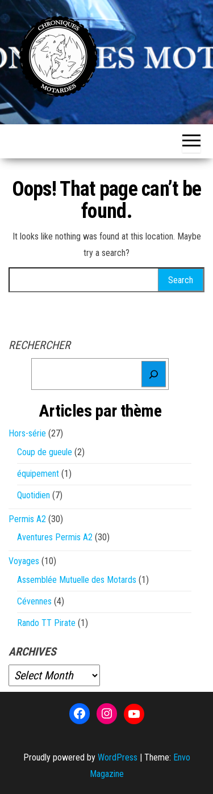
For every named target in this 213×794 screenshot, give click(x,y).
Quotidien (33, 495)
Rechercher (39, 345)
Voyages (24, 561)
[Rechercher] (153, 374)
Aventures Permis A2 (55, 537)
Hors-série (27, 433)
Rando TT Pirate (46, 622)
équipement (38, 473)
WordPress (117, 757)
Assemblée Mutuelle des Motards (76, 579)
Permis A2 (27, 519)
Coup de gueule (44, 452)
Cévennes (34, 601)
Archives (32, 651)
